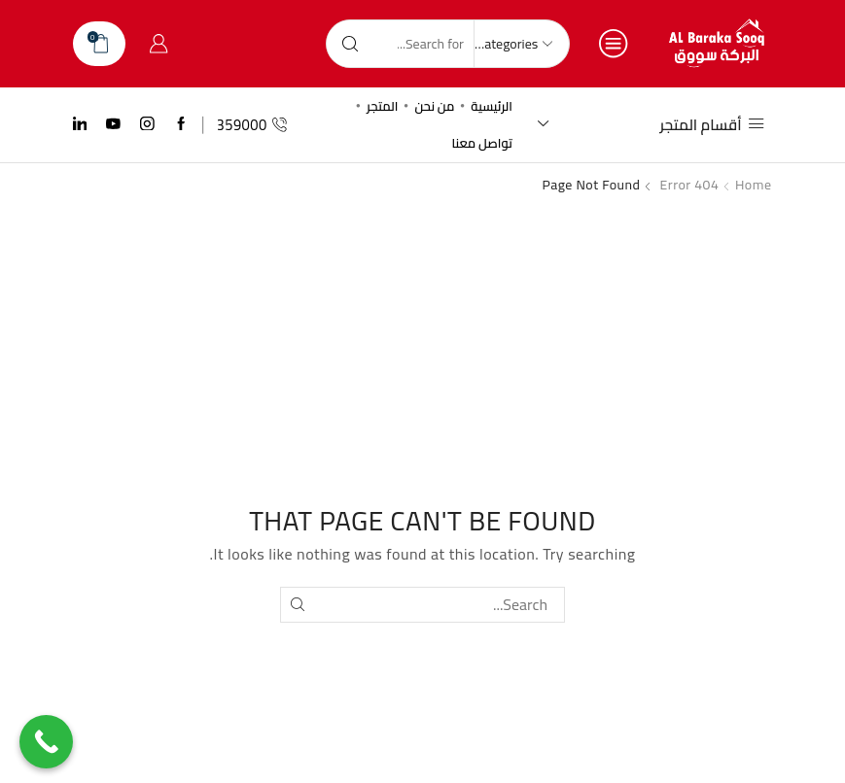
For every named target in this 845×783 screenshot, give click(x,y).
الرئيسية (491, 106)
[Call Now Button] (46, 741)
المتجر (382, 106)
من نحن (434, 106)
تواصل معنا (481, 142)
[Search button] (350, 43)
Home (753, 184)
